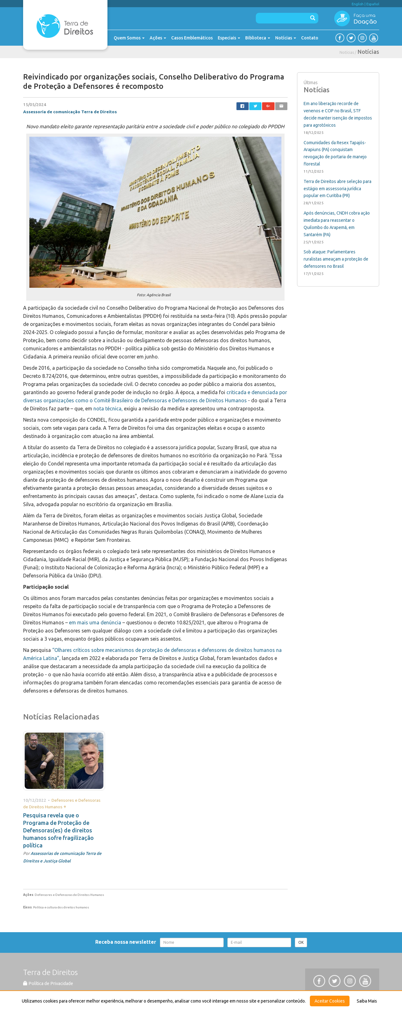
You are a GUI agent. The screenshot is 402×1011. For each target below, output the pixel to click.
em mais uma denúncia (95, 622)
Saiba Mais (367, 1000)
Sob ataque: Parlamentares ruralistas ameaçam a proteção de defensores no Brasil (336, 259)
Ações (158, 37)
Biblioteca (257, 37)
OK (301, 942)
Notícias (285, 37)
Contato (309, 37)
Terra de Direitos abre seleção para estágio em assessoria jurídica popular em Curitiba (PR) (337, 188)
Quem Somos (129, 37)
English (358, 4)
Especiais (229, 37)
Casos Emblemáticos (192, 37)
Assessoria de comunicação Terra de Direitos (70, 111)
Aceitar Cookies (330, 1000)
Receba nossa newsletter (127, 942)
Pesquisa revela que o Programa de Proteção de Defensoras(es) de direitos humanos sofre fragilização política (58, 830)
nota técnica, (108, 408)
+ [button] (64, 806)
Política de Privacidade (48, 983)
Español (372, 4)
